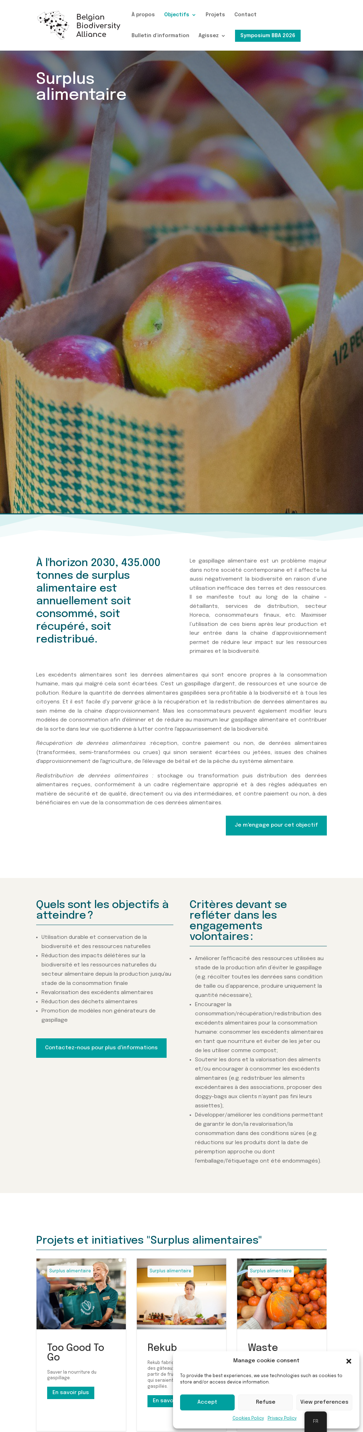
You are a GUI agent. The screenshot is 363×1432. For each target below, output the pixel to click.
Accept (207, 1402)
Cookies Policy (248, 1418)
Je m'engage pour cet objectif (276, 825)
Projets (215, 14)
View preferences (324, 1402)
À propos (143, 14)
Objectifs (176, 14)
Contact (245, 14)
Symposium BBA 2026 (267, 35)
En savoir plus (70, 1393)
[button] (348, 1361)
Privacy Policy (282, 1418)
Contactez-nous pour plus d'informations (101, 1048)
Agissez (209, 35)
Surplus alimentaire (70, 1271)
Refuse (265, 1402)
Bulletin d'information (160, 35)
